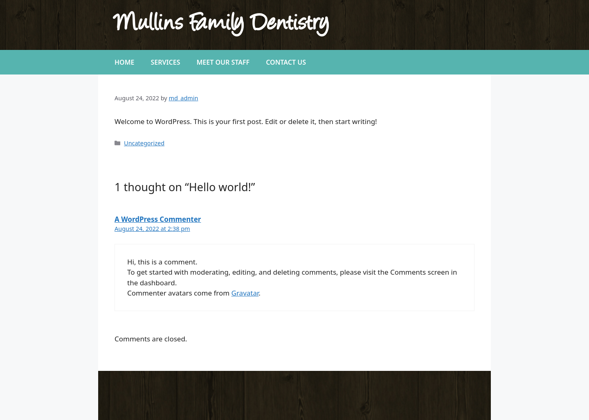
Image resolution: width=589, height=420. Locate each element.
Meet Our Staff (223, 62)
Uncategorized (144, 143)
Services (165, 62)
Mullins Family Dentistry (222, 24)
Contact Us (286, 62)
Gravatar (245, 293)
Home (124, 62)
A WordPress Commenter (158, 219)
